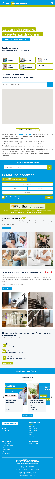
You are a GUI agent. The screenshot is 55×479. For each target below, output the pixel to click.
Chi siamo (32, 427)
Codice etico (22, 472)
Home (31, 425)
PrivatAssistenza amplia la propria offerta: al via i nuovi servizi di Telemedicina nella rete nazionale (37, 404)
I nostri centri (33, 431)
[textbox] (11, 85)
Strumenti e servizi (7, 446)
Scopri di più (7, 288)
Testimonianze (6, 450)
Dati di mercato (6, 444)
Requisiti (4, 448)
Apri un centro (7, 363)
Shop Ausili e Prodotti (14, 219)
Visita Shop (6, 228)
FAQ (30, 435)
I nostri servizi (33, 429)
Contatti (31, 437)
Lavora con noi (33, 444)
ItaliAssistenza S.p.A (23, 135)
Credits (34, 472)
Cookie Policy (31, 474)
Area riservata (10, 424)
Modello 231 (29, 472)
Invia (49, 197)
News (31, 433)
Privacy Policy (23, 474)
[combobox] (24, 85)
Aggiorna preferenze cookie (27, 475)
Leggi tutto (27, 416)
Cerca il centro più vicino (16, 39)
